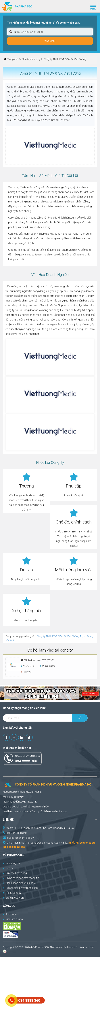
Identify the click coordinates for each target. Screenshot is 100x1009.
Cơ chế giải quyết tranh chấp (20, 887)
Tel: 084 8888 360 (17, 832)
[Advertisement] (50, 982)
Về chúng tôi (11, 863)
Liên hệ (8, 868)
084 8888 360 (26, 760)
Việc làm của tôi (13, 919)
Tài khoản (10, 914)
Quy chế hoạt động (15, 873)
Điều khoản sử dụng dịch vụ (19, 882)
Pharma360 (42, 947)
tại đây (21, 846)
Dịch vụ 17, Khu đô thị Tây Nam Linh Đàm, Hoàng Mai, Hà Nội (40, 827)
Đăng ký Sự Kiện (13, 897)
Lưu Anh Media (86, 947)
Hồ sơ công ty (12, 892)
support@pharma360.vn (21, 837)
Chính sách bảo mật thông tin (21, 878)
